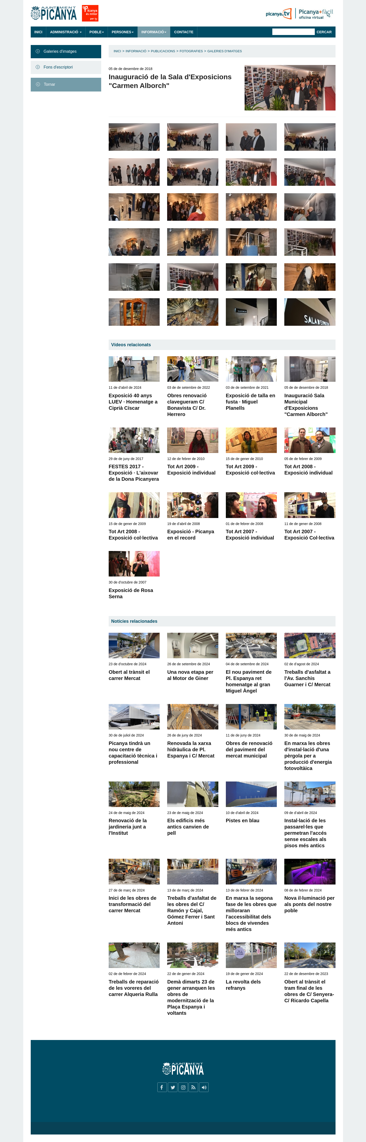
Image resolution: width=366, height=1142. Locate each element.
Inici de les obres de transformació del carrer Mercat (132, 904)
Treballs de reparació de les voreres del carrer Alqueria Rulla (134, 988)
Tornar (49, 84)
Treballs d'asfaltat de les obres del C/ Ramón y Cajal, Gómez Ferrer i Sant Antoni (191, 910)
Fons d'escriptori (58, 67)
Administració (66, 32)
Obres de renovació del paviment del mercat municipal (249, 749)
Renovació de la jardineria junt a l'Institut (128, 827)
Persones (123, 32)
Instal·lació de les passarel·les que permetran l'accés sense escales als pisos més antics (305, 833)
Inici (38, 32)
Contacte (183, 32)
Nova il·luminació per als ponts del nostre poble (309, 904)
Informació (153, 32)
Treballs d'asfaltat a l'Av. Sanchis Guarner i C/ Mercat (307, 678)
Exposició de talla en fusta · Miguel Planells (250, 402)
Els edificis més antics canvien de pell (188, 827)
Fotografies (191, 51)
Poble (96, 32)
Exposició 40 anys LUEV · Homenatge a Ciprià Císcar (133, 402)
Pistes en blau (243, 820)
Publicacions (163, 51)
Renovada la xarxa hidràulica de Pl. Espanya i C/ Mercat (190, 749)
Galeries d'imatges (60, 51)
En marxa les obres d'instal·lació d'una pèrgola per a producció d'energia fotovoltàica (308, 755)
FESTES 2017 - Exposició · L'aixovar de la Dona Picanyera (134, 473)
